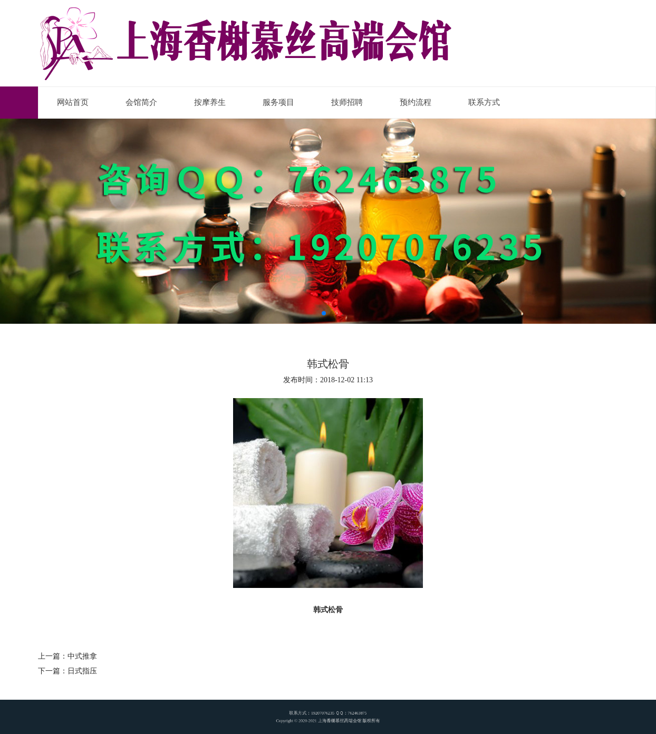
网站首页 (73, 102)
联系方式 (484, 102)
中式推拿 (82, 656)
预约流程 (415, 102)
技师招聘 (347, 102)
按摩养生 (210, 102)
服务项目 (278, 102)
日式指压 (82, 671)
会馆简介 (141, 102)
